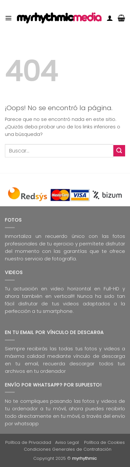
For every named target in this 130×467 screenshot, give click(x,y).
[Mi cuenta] (110, 18)
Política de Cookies (104, 442)
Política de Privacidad (28, 442)
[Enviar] (119, 150)
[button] (8, 17)
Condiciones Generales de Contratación (67, 449)
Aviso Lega (66, 442)
